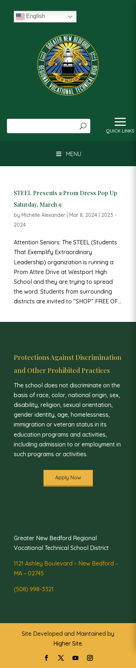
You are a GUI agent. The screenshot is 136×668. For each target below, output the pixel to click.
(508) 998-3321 (34, 589)
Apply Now (68, 477)
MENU (68, 153)
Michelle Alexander (43, 215)
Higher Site (67, 643)
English (30, 16)
